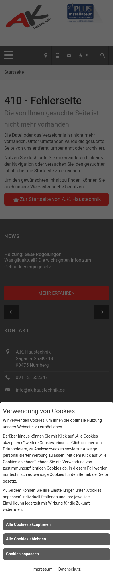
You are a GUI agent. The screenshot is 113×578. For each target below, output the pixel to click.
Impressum (42, 569)
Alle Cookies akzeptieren (28, 524)
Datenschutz (69, 569)
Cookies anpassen (22, 554)
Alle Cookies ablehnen (26, 539)
